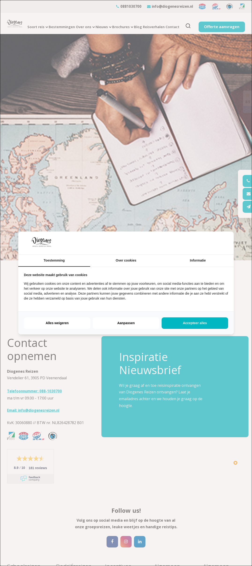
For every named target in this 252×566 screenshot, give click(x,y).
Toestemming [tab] (54, 260)
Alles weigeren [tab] (57, 323)
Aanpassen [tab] (126, 323)
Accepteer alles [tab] (195, 323)
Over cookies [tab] (126, 260)
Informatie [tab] (198, 260)
